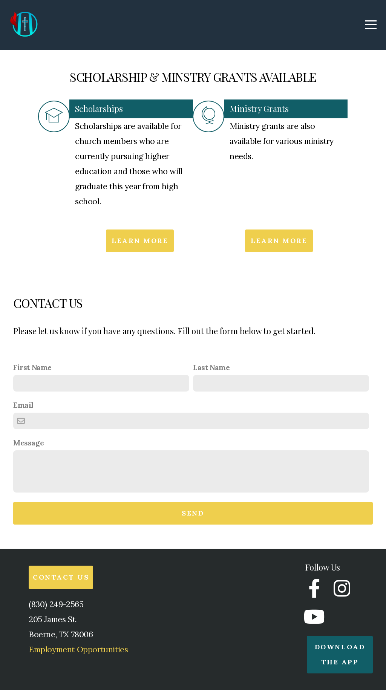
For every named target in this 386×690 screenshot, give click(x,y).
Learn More (140, 240)
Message (28, 442)
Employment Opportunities (78, 649)
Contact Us (61, 577)
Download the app (340, 654)
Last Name (211, 367)
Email (23, 405)
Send (193, 513)
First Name (32, 367)
